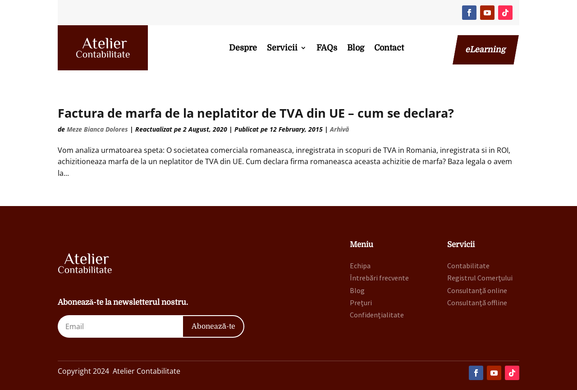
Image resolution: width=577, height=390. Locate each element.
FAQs (326, 47)
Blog (355, 47)
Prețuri (361, 302)
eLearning (486, 49)
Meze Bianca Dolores (97, 129)
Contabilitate (468, 265)
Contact (389, 47)
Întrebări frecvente (379, 277)
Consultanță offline (477, 302)
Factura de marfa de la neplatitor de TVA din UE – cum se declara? (256, 113)
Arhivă (339, 129)
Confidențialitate (377, 314)
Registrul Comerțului (480, 277)
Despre (243, 47)
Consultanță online (477, 290)
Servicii (282, 47)
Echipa (360, 265)
